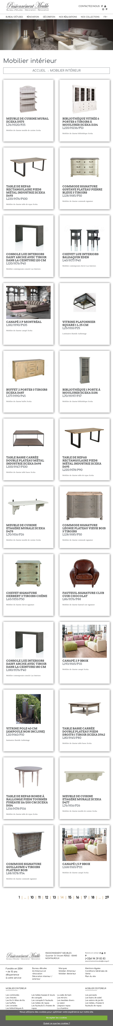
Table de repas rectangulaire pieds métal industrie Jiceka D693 (25, 191)
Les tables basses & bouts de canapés (43, 996)
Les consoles (11, 1006)
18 (92, 897)
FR (105, 17)
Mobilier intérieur (65, 70)
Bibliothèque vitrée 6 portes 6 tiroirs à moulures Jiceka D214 (80, 122)
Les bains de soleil (93, 998)
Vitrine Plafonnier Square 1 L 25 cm (78, 323)
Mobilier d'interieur (67, 971)
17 (85, 897)
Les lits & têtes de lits (15, 1000)
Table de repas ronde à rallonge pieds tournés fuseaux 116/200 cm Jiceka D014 (27, 801)
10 (32, 897)
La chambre (62, 1008)
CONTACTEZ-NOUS (89, 6)
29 (107, 897)
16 (77, 897)
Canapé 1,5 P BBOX (76, 864)
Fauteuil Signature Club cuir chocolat (83, 594)
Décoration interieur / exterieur (42, 977)
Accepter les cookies (56, 1018)
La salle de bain (64, 995)
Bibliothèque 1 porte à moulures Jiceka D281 (81, 391)
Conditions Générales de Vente (96, 972)
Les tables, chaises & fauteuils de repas (94, 1004)
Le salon (61, 1003)
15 (69, 897)
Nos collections (90, 17)
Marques (63, 968)
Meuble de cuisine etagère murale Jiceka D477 (81, 799)
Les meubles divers (65, 1000)
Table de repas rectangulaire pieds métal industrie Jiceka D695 (81, 462)
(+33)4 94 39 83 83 (95, 958)
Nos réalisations (68, 17)
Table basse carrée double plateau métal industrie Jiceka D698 (25, 460)
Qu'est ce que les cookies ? (56, 1023)
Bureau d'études (14, 17)
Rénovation (33, 17)
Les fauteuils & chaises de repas (43, 1007)
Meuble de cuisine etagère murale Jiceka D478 (25, 528)
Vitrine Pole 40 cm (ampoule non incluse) (25, 730)
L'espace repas (63, 1006)
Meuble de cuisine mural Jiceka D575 (27, 120)
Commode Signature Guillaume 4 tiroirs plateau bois (23, 867)
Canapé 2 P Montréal (23, 322)
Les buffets (11, 1003)
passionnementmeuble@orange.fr (97, 961)
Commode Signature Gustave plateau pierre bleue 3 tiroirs (82, 189)
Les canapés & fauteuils (42, 1000)
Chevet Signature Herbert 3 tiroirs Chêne (26, 594)
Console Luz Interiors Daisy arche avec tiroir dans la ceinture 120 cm (26, 257)
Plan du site (90, 976)
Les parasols (91, 995)
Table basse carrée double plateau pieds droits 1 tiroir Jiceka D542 (83, 731)
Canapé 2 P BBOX (75, 660)
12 (46, 897)
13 (54, 897)
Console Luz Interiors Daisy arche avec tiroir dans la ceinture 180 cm (26, 664)
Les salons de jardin (94, 1000)
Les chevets (11, 998)
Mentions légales (92, 968)
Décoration (49, 17)
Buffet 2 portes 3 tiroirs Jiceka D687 (26, 391)
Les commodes (12, 995)
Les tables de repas (40, 1003)
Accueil (39, 70)
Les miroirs (62, 998)
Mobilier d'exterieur (67, 974)
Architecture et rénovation (39, 972)
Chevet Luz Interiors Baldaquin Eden (80, 255)
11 (39, 897)
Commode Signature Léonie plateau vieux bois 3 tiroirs (84, 528)
